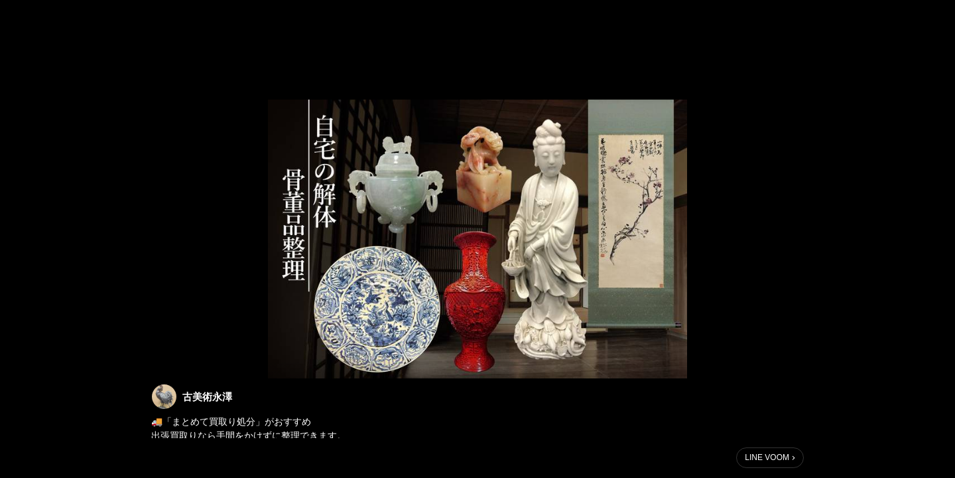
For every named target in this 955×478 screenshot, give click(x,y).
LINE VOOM (767, 457)
